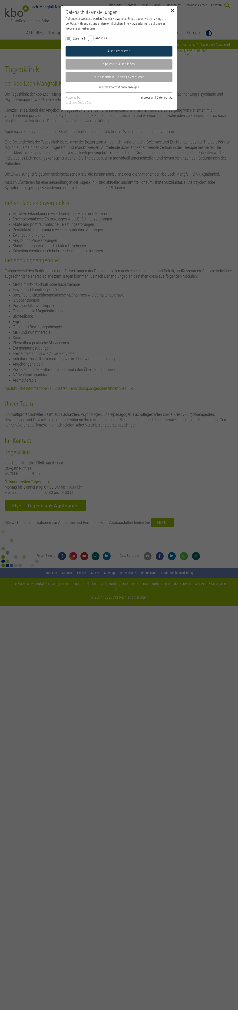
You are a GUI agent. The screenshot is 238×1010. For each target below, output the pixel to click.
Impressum (147, 97)
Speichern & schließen (119, 64)
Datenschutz (164, 97)
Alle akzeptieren (119, 51)
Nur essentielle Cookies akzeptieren (119, 77)
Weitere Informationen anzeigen (119, 87)
